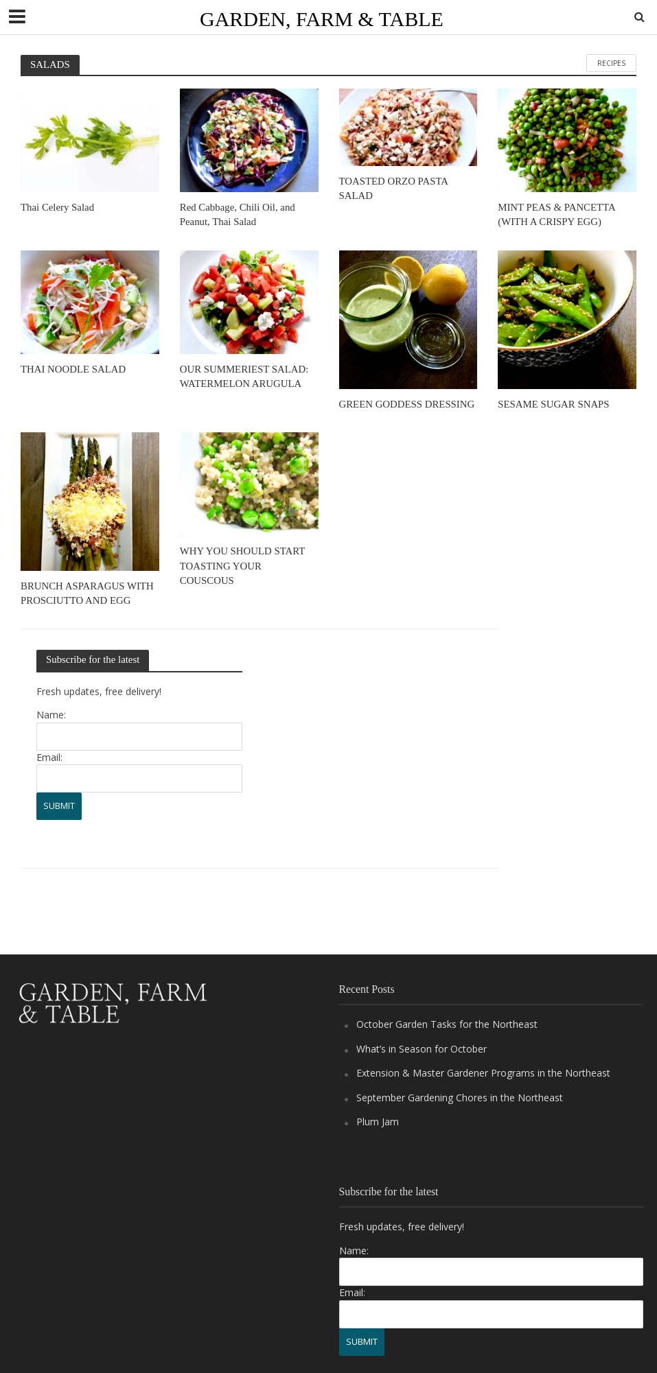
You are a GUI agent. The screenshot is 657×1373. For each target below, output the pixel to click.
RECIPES (611, 63)
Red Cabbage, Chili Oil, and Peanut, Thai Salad (237, 214)
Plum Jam (377, 1121)
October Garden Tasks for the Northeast (447, 1024)
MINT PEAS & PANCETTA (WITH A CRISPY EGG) (556, 214)
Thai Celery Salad (57, 207)
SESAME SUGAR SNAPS (553, 404)
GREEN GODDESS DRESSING (407, 404)
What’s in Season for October (421, 1048)
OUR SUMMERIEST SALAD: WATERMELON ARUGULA (244, 376)
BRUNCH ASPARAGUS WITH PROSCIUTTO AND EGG (87, 593)
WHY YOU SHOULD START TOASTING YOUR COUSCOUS (242, 565)
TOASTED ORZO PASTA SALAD (393, 188)
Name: (51, 714)
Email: (49, 757)
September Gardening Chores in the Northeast (459, 1097)
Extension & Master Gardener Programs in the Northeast (483, 1072)
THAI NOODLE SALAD (73, 369)
